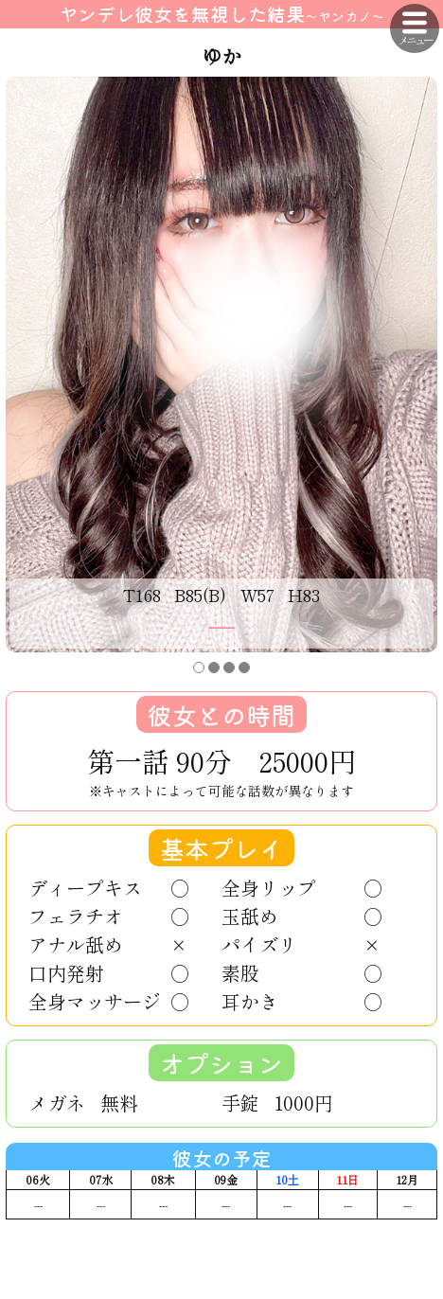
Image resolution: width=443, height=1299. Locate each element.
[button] (198, 667)
